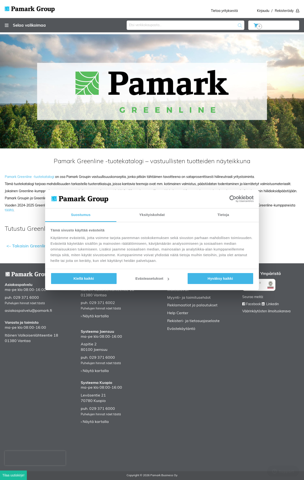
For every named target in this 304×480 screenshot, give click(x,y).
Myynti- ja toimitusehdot (189, 298)
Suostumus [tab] (81, 215)
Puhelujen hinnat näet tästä (25, 303)
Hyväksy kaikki (220, 278)
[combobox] (185, 25)
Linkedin (272, 304)
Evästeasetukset (152, 278)
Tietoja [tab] (223, 215)
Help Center (177, 313)
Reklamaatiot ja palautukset (192, 305)
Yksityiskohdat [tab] (152, 215)
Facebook (253, 304)
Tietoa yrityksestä (224, 11)
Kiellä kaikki (84, 278)
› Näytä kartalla (95, 316)
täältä (9, 210)
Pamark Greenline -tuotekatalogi (29, 177)
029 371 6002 (102, 303)
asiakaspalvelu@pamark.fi (28, 311)
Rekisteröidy (284, 11)
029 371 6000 (26, 298)
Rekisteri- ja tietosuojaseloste (193, 321)
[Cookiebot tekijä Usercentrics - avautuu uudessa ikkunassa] (233, 198)
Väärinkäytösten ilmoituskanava (266, 311)
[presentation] (35, 458)
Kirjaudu (263, 11)
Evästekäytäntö (181, 329)
